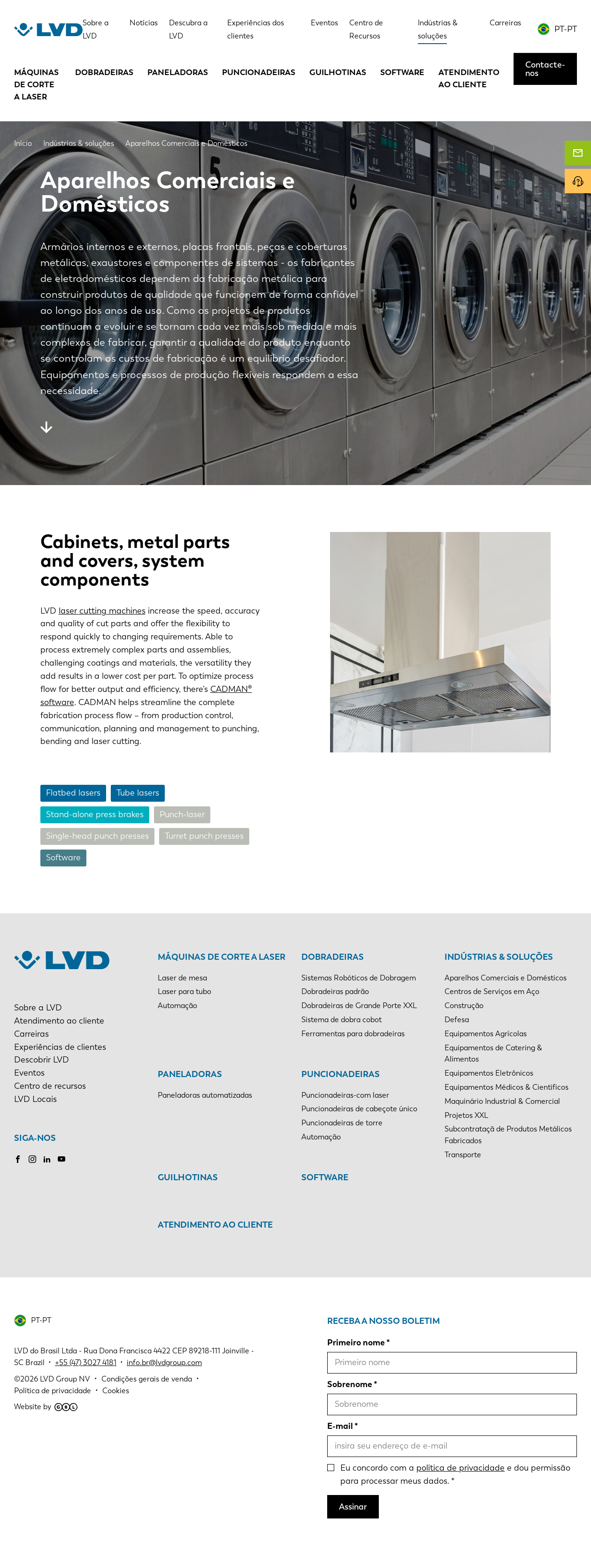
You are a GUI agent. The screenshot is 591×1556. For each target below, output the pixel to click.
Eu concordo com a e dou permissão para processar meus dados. (455, 1474)
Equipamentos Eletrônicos (489, 1073)
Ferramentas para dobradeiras (353, 1033)
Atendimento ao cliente (468, 78)
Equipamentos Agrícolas (486, 1033)
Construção (464, 1005)
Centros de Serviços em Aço (492, 991)
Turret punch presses (204, 836)
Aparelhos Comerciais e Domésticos (506, 977)
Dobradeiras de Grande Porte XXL (359, 1005)
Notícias (144, 22)
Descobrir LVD (41, 1060)
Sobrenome (349, 1384)
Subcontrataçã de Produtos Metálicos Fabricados (508, 1134)
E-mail (340, 1426)
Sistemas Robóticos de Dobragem (358, 977)
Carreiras (505, 22)
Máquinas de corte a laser (36, 85)
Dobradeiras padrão (335, 991)
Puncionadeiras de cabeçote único (359, 1108)
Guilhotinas (337, 72)
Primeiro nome (356, 1342)
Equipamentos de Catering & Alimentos (493, 1053)
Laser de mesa (182, 977)
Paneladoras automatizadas (205, 1095)
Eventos (324, 22)
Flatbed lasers (73, 793)
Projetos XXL (466, 1115)
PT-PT (565, 29)
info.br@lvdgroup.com (164, 1362)
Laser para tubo (184, 991)
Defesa (457, 1019)
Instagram (32, 1159)
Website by (45, 1406)
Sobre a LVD (38, 1007)
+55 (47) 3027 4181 (85, 1362)
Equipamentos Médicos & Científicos (506, 1087)
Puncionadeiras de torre (342, 1122)
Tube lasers (137, 793)
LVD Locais (35, 1099)
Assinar (353, 1507)
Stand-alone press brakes (95, 814)
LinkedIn (47, 1159)
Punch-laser (182, 814)
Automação (177, 1005)
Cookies (115, 1390)
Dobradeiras (104, 72)
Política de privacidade (52, 1390)
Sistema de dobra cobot (341, 1019)
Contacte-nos (545, 69)
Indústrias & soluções (499, 957)
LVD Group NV (65, 1378)
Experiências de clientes (60, 1047)
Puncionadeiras (258, 72)
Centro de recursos (50, 1086)
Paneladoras (177, 72)
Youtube (61, 1159)
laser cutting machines (102, 611)
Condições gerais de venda (146, 1378)
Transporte (463, 1154)
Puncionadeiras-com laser (345, 1095)
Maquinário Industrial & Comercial (502, 1101)
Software (402, 72)
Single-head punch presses (97, 836)
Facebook (18, 1159)
